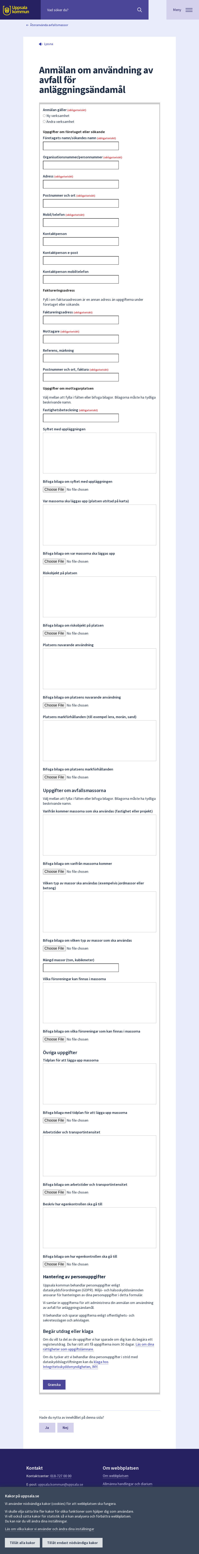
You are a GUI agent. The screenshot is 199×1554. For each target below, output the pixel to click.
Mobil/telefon (63, 214)
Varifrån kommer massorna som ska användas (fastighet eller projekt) (98, 811)
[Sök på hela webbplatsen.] (73, 10)
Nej (65, 1427)
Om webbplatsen (115, 1475)
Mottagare (61, 331)
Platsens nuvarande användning (68, 645)
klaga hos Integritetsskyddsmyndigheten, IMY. (75, 1364)
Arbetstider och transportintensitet (71, 1132)
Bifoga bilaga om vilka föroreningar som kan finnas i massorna (91, 1031)
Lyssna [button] (48, 44)
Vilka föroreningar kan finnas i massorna (74, 978)
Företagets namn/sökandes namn (79, 138)
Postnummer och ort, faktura (75, 369)
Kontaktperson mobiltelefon (66, 271)
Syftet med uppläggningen (64, 429)
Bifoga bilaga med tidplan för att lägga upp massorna (85, 1112)
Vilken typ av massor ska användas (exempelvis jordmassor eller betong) (93, 885)
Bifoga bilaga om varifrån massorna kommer (77, 863)
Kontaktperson (55, 233)
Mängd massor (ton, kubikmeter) (68, 960)
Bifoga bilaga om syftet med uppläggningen (77, 481)
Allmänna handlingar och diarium (127, 1483)
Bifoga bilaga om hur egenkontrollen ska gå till (80, 1256)
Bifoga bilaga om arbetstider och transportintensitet (85, 1184)
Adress (58, 176)
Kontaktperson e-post (60, 252)
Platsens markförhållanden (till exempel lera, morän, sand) (90, 716)
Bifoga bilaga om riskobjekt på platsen (73, 625)
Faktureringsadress (68, 312)
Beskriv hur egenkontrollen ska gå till (72, 1204)
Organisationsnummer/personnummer (82, 157)
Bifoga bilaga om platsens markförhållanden (78, 769)
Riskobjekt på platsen (60, 573)
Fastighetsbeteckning (70, 410)
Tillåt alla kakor (22, 1542)
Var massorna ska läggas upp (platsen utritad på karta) (86, 501)
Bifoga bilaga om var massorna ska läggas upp (79, 553)
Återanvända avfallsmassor (49, 25)
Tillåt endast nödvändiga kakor (72, 1542)
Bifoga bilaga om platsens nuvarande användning (82, 697)
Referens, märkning (58, 350)
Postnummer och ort (69, 195)
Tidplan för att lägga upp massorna (70, 1060)
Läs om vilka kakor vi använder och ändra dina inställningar (49, 1528)
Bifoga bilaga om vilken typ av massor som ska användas (87, 940)
